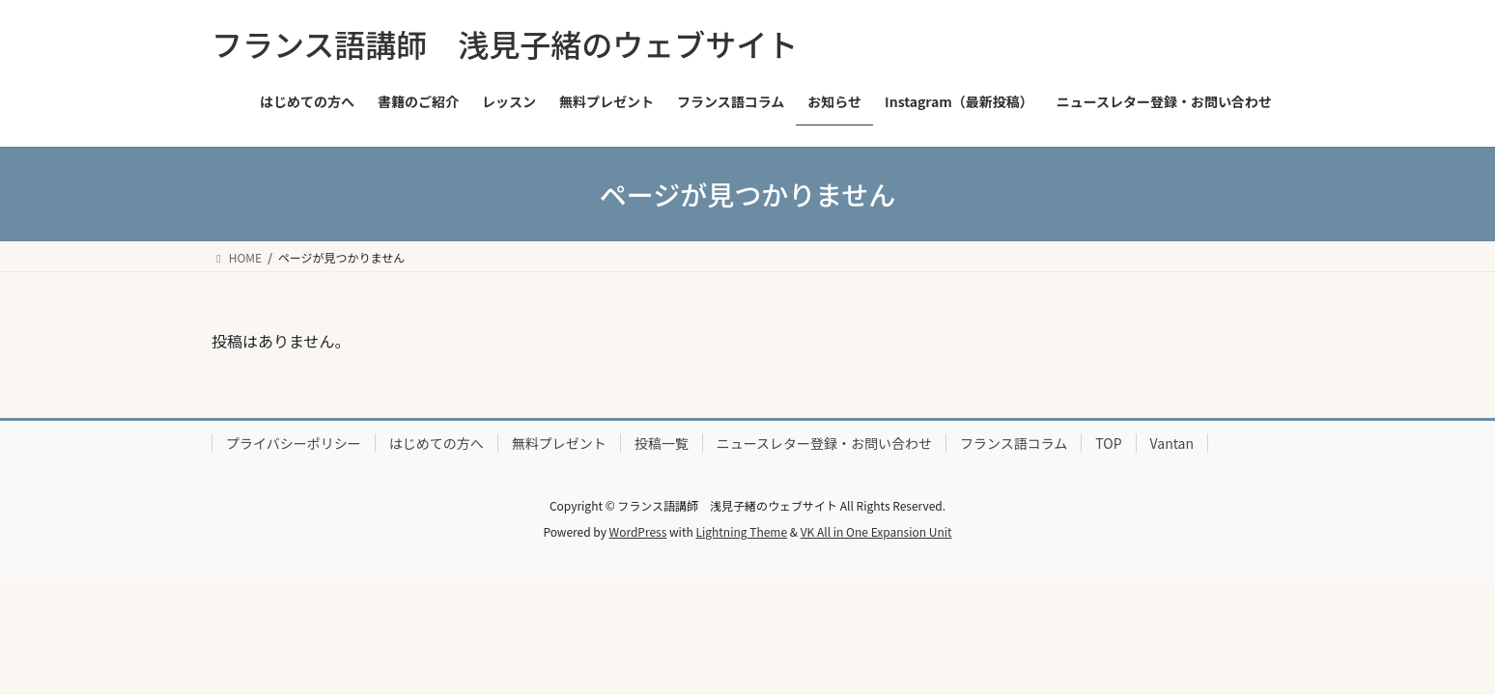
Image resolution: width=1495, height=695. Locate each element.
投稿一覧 (662, 443)
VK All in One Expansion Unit (876, 531)
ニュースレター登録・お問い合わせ (824, 443)
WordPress (638, 531)
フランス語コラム (1013, 443)
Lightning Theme (741, 531)
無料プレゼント (559, 443)
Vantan (1172, 443)
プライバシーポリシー (293, 443)
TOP (1108, 443)
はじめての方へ (436, 443)
